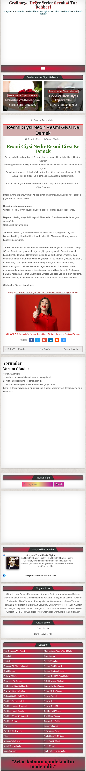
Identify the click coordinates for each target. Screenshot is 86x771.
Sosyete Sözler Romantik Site (40, 575)
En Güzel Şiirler (10, 721)
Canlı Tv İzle (43, 628)
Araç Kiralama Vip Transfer (15, 651)
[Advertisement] (43, 40)
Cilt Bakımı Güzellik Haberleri (16, 686)
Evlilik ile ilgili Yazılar (13, 731)
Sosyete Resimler (51, 696)
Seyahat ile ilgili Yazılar (54, 686)
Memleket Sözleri (11, 751)
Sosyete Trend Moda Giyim (40, 555)
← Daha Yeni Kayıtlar (15, 349)
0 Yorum (23, 107)
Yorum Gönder (52, 139)
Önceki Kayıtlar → (72, 349)
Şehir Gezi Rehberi (52, 741)
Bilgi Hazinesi (9, 671)
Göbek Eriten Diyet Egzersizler (63, 98)
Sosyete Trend (54, 292)
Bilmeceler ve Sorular (13, 681)
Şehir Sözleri (49, 746)
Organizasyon (49, 656)
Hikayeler (8, 736)
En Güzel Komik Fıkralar (14, 711)
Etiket (6, 726)
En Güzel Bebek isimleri (14, 701)
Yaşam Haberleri (51, 726)
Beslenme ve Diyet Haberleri (22, 95)
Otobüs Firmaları (51, 661)
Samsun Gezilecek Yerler (54, 671)
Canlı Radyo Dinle (43, 634)
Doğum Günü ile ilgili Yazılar (16, 696)
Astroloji (7, 656)
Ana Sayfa (44, 349)
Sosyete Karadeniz (17, 292)
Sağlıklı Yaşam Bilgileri (54, 681)
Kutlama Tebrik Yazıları (13, 741)
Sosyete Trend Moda (43, 120)
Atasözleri (8, 661)
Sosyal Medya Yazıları (53, 691)
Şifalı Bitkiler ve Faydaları (55, 751)
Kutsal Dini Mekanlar (13, 746)
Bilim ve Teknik (10, 676)
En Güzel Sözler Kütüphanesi (16, 716)
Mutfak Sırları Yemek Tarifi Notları (58, 651)
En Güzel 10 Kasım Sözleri (33, 558)
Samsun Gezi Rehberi (53, 666)
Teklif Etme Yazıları (52, 716)
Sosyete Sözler (16, 105)
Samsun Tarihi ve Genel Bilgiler (57, 676)
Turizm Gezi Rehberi (52, 721)
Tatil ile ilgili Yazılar (52, 711)
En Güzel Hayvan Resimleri (15, 706)
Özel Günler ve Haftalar (54, 736)
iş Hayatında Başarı (52, 731)
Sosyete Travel (70, 292)
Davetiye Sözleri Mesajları (15, 691)
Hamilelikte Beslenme (22, 100)
